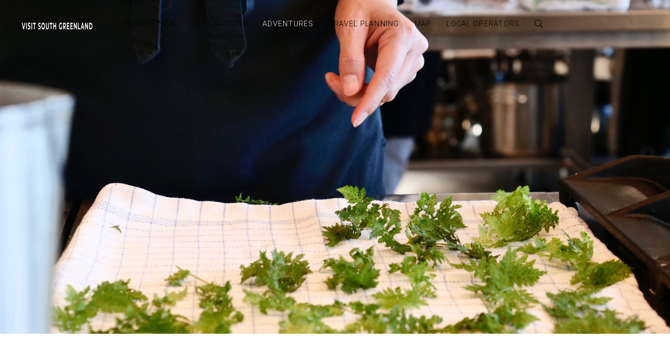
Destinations (219, 24)
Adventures (288, 24)
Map (423, 24)
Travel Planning (364, 24)
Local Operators (482, 24)
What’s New (151, 24)
